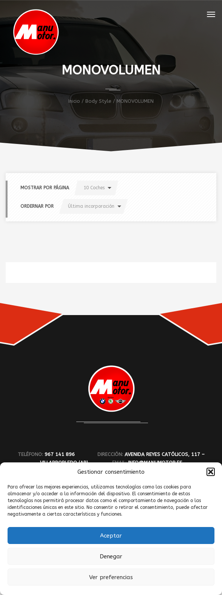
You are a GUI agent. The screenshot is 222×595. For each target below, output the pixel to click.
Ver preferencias (111, 577)
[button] (210, 472)
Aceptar (111, 535)
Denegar (111, 556)
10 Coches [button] (94, 187)
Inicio (74, 101)
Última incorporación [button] (91, 206)
